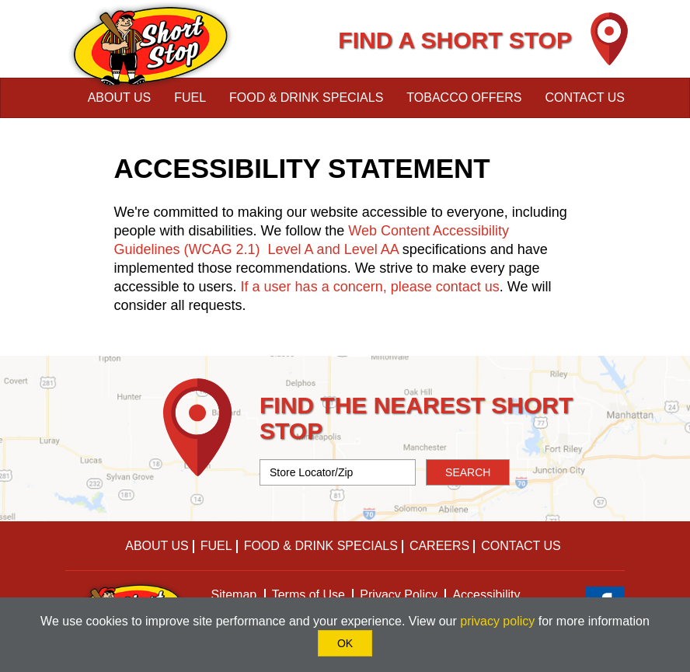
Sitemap (234, 594)
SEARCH (467, 472)
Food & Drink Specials (306, 97)
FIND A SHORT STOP (455, 40)
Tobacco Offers (463, 97)
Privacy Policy (398, 594)
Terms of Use (308, 594)
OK (345, 643)
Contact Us (585, 97)
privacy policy (497, 621)
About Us (120, 97)
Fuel (190, 97)
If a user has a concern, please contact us (370, 286)
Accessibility (486, 594)
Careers (439, 545)
